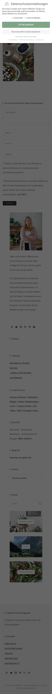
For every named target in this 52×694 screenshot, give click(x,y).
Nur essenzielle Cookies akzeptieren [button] (26, 31)
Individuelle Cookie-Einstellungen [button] (26, 36)
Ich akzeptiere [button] (26, 24)
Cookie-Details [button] (13, 39)
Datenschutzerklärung (27, 39)
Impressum (40, 39)
